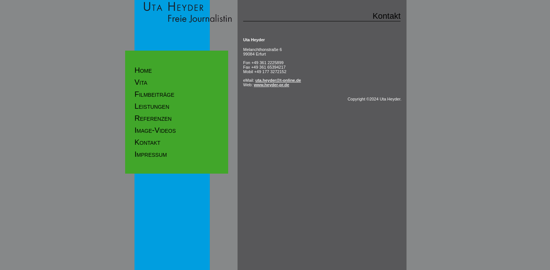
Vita (141, 82)
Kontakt (147, 142)
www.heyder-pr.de (271, 84)
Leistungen (152, 106)
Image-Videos (155, 130)
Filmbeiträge (154, 94)
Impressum (151, 154)
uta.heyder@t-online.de (278, 80)
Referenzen (153, 118)
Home (143, 70)
